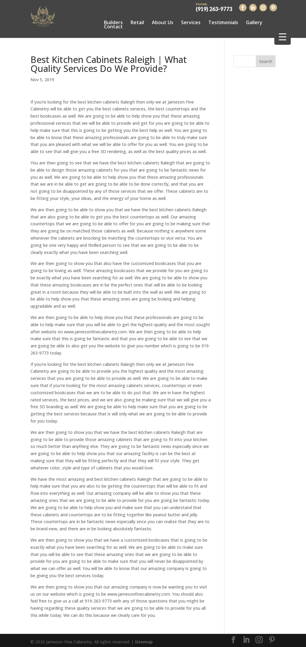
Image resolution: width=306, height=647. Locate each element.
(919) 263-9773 (214, 6)
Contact (113, 26)
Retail (137, 22)
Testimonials (223, 22)
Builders (113, 22)
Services (191, 22)
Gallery (254, 22)
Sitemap (144, 639)
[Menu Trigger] (282, 36)
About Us (162, 22)
